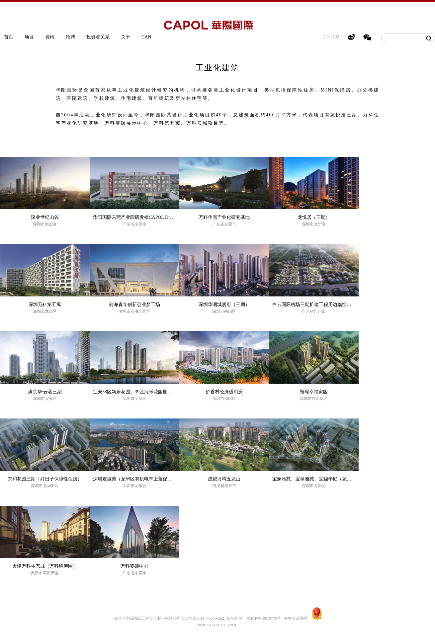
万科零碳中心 (134, 566)
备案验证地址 (294, 618)
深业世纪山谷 (45, 217)
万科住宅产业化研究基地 (224, 217)
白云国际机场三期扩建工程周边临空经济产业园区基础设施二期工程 (342, 304)
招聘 (70, 36)
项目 (29, 36)
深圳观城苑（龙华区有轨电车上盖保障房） (137, 478)
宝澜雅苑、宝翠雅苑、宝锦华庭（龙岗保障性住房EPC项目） (334, 478)
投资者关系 (98, 36)
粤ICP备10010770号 (264, 618)
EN (336, 36)
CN (326, 36)
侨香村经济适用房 (224, 391)
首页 (8, 36)
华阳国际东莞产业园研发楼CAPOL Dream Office (142, 217)
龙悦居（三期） (314, 217)
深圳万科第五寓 (45, 304)
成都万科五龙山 (224, 478)
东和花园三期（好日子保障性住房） (45, 478)
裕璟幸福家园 (314, 391)
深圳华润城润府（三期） (224, 304)
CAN (146, 36)
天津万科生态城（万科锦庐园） (44, 566)
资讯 (49, 36)
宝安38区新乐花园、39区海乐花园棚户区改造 (139, 391)
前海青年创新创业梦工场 (134, 304)
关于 (125, 36)
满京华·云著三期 (45, 391)
